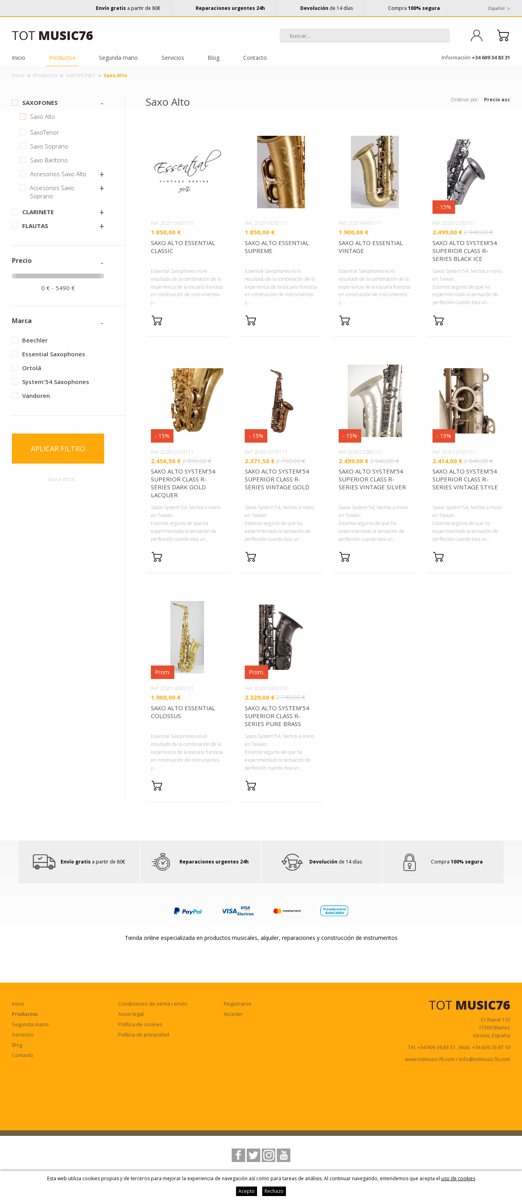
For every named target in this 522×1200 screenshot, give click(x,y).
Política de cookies (140, 1024)
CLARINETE (38, 212)
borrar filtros (61, 479)
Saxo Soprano (49, 146)
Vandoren (36, 395)
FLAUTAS (35, 226)
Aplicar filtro (58, 448)
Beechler (35, 340)
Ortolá (31, 368)
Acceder (233, 1013)
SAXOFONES (80, 75)
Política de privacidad (143, 1034)
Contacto (255, 57)
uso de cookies (458, 1178)
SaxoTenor (44, 132)
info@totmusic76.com (484, 1059)
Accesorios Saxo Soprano (52, 192)
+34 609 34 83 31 (491, 57)
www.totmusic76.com (430, 1059)
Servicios (173, 57)
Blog (213, 57)
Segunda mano (118, 57)
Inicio (18, 57)
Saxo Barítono (49, 160)
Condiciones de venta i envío (152, 1003)
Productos (62, 57)
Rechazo (274, 1191)
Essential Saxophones (53, 354)
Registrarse (237, 1003)
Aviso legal (131, 1013)
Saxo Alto (42, 116)
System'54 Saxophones (55, 382)
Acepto (246, 1191)
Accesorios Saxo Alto (58, 174)
